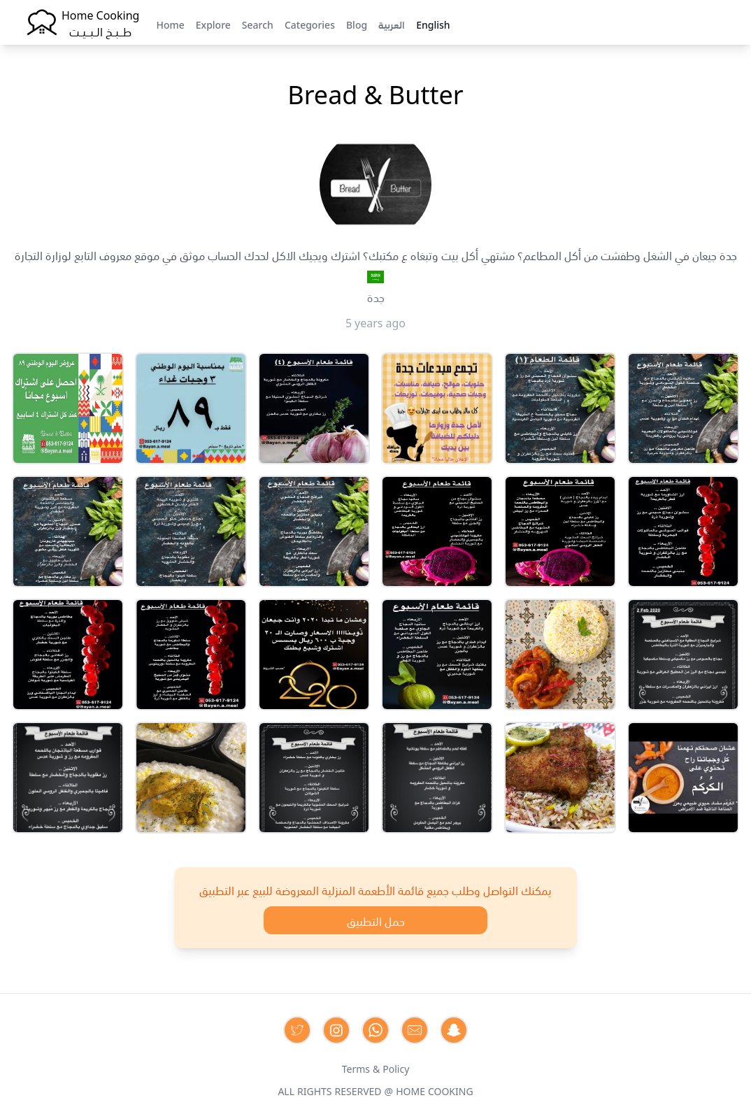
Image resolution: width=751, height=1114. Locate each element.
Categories (310, 24)
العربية (391, 24)
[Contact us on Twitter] (297, 1030)
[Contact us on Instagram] (336, 1030)
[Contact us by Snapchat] (454, 1030)
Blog (356, 24)
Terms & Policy (376, 1068)
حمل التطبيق (376, 920)
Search (257, 24)
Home (170, 24)
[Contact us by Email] (415, 1030)
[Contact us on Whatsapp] (375, 1030)
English (433, 24)
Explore (213, 24)
